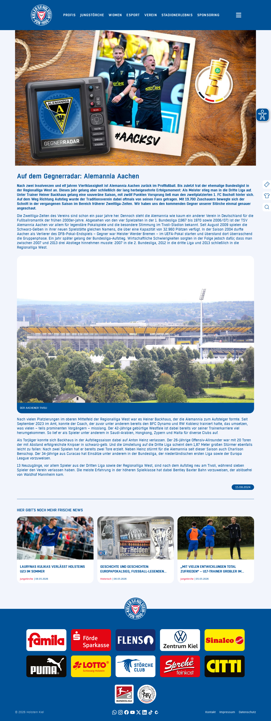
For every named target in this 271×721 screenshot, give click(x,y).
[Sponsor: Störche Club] (136, 666)
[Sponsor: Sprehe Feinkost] (180, 666)
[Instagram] (120, 712)
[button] (262, 114)
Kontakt (210, 712)
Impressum (227, 712)
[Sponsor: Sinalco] (225, 640)
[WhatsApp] (114, 712)
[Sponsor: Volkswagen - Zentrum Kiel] (180, 640)
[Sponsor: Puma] (46, 666)
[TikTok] (150, 712)
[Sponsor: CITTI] (225, 666)
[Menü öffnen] (238, 15)
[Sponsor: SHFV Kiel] (146, 694)
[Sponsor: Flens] (136, 640)
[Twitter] (138, 712)
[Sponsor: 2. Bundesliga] (124, 694)
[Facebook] (126, 712)
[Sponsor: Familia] (46, 640)
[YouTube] (132, 712)
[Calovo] (156, 712)
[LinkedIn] (144, 712)
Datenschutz (247, 712)
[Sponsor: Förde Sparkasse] (91, 640)
